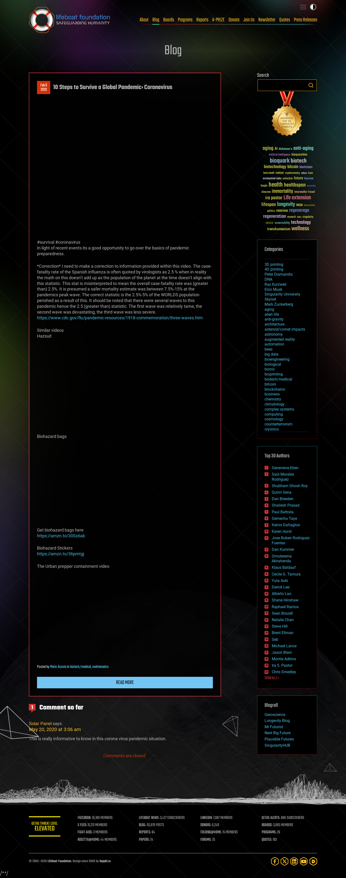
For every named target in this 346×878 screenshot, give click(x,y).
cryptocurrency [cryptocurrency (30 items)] (292, 173)
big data (271, 354)
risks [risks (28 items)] (299, 217)
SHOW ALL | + (272, 678)
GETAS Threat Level (46, 827)
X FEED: (84, 825)
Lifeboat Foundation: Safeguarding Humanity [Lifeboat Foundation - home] (70, 20)
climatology (274, 404)
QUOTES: (267, 840)
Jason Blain (282, 652)
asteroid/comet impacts (285, 329)
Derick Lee (280, 587)
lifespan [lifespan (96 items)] (268, 204)
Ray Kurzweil (275, 284)
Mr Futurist (274, 727)
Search (311, 85)
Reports (202, 20)
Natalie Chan (283, 620)
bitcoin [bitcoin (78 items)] (292, 167)
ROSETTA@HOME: (91, 840)
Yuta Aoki (280, 580)
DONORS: (207, 825)
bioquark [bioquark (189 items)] (280, 160)
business (272, 394)
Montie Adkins (284, 659)
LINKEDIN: (208, 818)
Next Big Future (277, 733)
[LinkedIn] (294, 861)
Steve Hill (280, 626)
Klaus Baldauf (284, 567)
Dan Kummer (283, 549)
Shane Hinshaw (285, 600)
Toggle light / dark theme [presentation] (313, 7)
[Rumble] (313, 861)
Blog (155, 20)
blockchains (275, 389)
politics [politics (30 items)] (271, 211)
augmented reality (280, 339)
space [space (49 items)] (269, 223)
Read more (125, 682)
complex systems (279, 409)
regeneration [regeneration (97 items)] (274, 216)
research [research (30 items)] (291, 217)
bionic (270, 369)
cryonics (272, 429)
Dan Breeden (282, 499)
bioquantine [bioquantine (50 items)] (299, 154)
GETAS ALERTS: (271, 818)
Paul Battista (283, 512)
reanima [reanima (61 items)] (282, 210)
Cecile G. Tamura (286, 574)
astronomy (274, 334)
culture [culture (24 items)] (304, 173)
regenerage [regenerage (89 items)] (299, 210)
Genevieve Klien (285, 468)
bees (268, 349)
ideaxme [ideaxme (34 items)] (266, 192)
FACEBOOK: (86, 818)
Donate (234, 20)
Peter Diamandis (279, 274)
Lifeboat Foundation (59, 861)
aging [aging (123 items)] (268, 148)
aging (269, 309)
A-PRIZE (218, 20)
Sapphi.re (105, 861)
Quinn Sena (281, 492)
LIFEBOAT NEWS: (151, 818)
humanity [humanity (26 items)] (311, 186)
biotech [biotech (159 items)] (299, 161)
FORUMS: (207, 840)
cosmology (274, 419)
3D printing (274, 264)
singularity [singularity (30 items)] (308, 217)
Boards (168, 20)
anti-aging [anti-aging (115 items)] (303, 148)
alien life (272, 314)
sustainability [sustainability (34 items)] (282, 223)
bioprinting (274, 374)
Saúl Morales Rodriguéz (283, 477)
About (144, 20)
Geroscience (275, 714)
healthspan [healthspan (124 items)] (295, 185)
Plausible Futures (279, 739)
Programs (185, 20)
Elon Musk (273, 289)
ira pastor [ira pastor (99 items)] (273, 198)
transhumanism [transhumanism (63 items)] (278, 229)
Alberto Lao (281, 593)
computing (274, 414)
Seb (275, 639)
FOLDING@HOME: (212, 832)
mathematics (100, 667)
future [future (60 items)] (298, 178)
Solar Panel (40, 723)
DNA (268, 279)
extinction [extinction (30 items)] (288, 178)
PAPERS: (146, 840)
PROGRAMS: (269, 832)
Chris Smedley (284, 672)
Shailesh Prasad (285, 505)
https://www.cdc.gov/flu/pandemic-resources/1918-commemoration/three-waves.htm (120, 317)
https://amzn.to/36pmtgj (60, 553)
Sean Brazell (282, 613)
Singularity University (282, 294)
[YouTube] (304, 861)
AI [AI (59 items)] (276, 149)
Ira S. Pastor (282, 665)
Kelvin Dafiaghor (286, 525)
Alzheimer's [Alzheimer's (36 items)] (285, 149)
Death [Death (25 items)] (310, 173)
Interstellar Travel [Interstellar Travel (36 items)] (304, 192)
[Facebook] (275, 861)
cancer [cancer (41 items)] (280, 173)
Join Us (248, 20)
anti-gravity (274, 319)
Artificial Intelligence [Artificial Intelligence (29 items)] (279, 155)
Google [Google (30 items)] (264, 186)
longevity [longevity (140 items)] (286, 204)
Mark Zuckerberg (279, 304)
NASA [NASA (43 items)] (299, 205)
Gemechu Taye (284, 518)
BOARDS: (267, 825)
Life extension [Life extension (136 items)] (297, 198)
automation (274, 344)
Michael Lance (284, 646)
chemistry (273, 399)
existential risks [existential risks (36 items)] (272, 179)
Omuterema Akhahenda (282, 558)
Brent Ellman (282, 632)
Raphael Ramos (285, 607)
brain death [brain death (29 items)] (268, 173)
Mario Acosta (58, 667)
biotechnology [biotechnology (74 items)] (275, 167)
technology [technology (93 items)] (301, 222)
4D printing (274, 269)
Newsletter (266, 20)
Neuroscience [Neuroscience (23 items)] (309, 205)
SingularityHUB (277, 745)
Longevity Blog (277, 720)
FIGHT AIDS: (87, 832)
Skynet (270, 299)
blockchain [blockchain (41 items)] (305, 167)
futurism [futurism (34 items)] (308, 179)
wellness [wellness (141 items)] (300, 229)
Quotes (284, 20)
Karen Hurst (282, 531)
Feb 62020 (43, 87)
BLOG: (144, 825)
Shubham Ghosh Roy (290, 486)
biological (273, 364)
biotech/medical (80, 667)
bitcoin (270, 384)
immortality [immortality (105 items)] (282, 191)
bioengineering (277, 359)
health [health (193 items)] (276, 185)
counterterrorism (278, 424)
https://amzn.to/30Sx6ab (61, 535)
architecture (274, 324)
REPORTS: (147, 832)
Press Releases (305, 20)
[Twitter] (284, 861)
